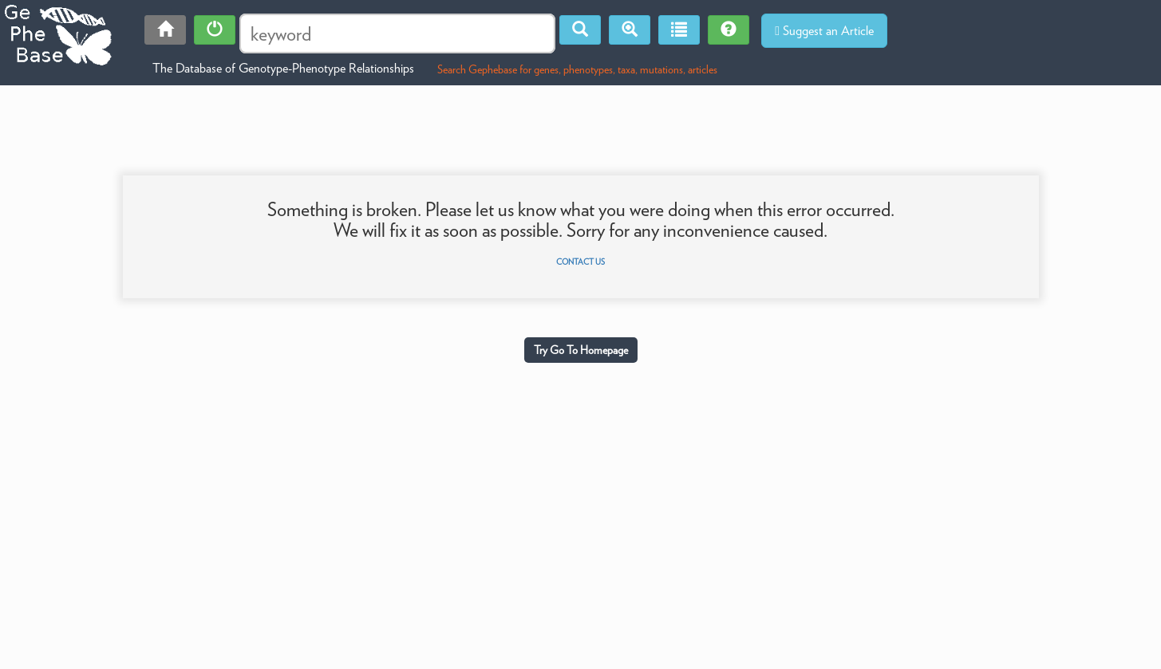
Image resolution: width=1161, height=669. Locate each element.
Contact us (580, 261)
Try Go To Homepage (581, 350)
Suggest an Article (824, 30)
